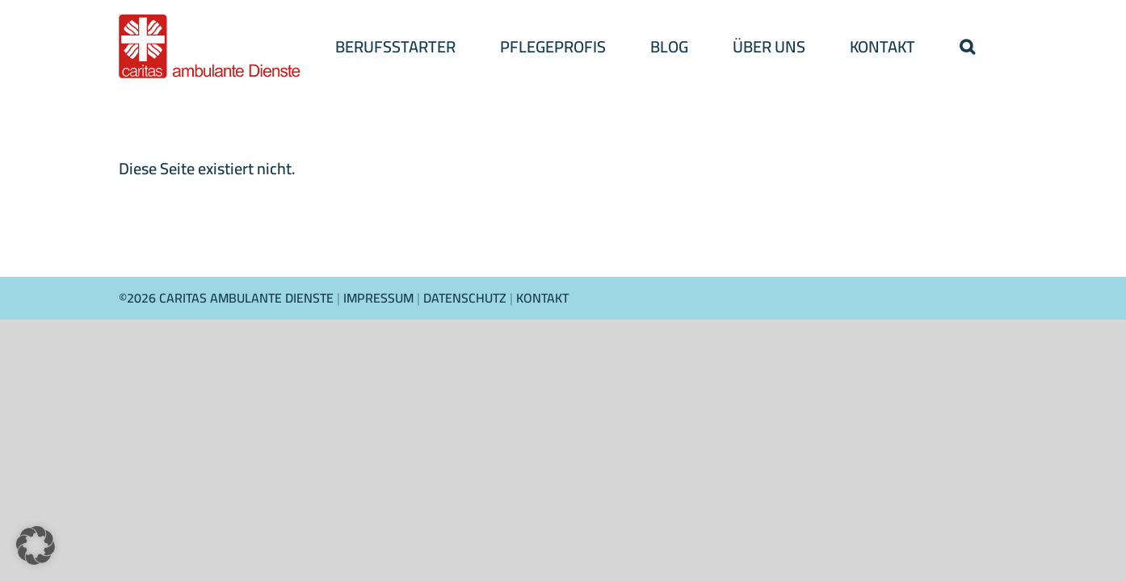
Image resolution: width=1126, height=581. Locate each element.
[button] (967, 46)
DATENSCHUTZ (464, 298)
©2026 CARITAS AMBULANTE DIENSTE (228, 298)
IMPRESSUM (380, 298)
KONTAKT (542, 298)
